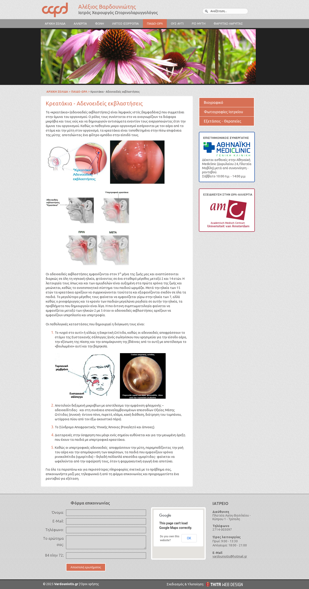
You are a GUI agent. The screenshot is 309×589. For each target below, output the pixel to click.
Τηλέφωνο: (54, 530)
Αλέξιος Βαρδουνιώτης (59, 10)
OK (189, 538)
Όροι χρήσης (89, 584)
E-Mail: (58, 521)
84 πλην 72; (54, 555)
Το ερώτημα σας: (53, 541)
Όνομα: (58, 512)
